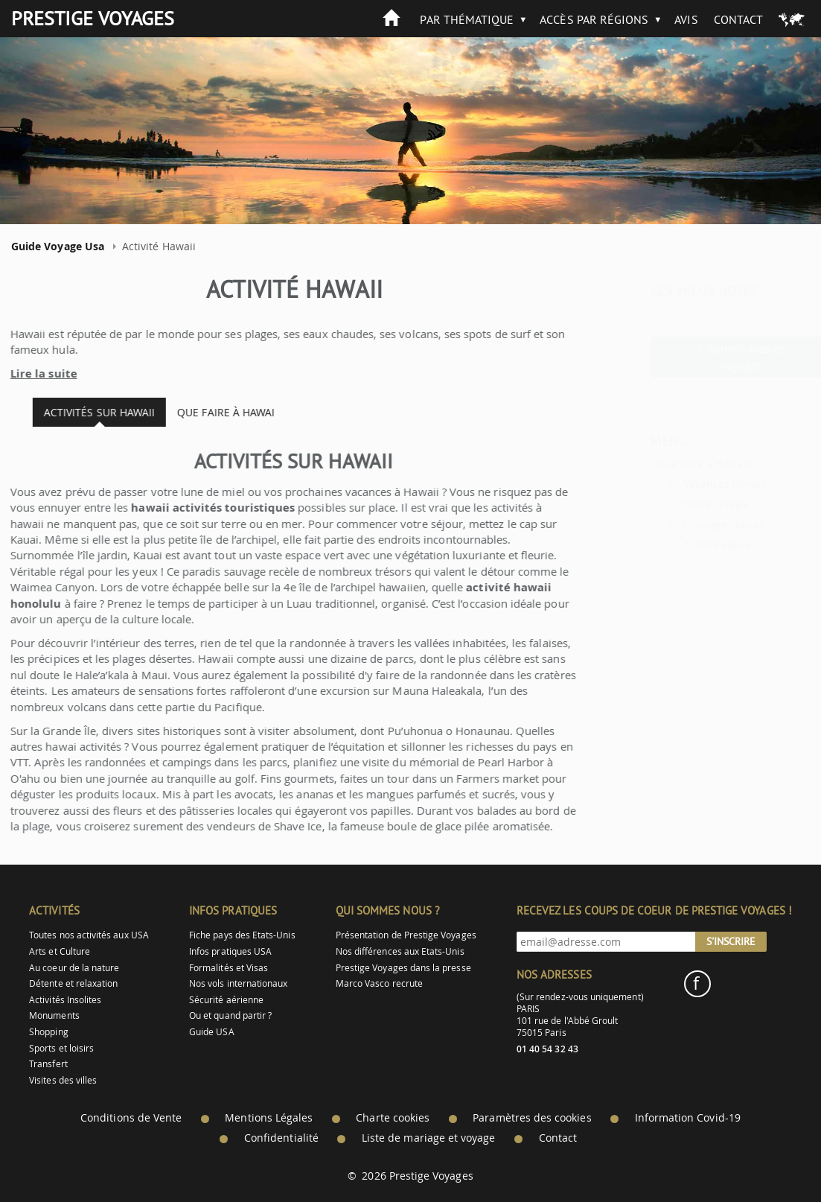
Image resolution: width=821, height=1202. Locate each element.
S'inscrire (730, 941)
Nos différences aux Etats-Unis (400, 951)
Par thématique (467, 19)
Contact (738, 19)
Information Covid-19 (688, 1118)
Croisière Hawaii (688, 525)
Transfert (48, 1064)
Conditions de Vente (131, 1118)
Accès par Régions (594, 19)
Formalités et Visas (228, 967)
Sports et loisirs (61, 1048)
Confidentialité (281, 1138)
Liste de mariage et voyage (429, 1138)
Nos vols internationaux (238, 983)
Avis (685, 19)
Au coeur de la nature (74, 967)
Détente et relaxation (73, 983)
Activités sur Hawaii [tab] (89, 412)
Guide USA (211, 1031)
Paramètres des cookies (532, 1118)
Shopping (48, 1031)
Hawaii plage (679, 504)
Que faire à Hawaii (666, 464)
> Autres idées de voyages (705, 356)
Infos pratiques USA (230, 951)
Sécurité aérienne (226, 999)
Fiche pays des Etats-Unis (242, 935)
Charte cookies (392, 1118)
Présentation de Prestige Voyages (406, 935)
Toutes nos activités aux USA (89, 935)
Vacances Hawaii (688, 484)
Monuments (54, 1015)
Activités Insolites (65, 999)
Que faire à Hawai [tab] (217, 412)
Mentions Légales (269, 1118)
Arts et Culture (59, 951)
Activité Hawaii (684, 545)
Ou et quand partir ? (230, 1015)
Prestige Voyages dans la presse (403, 967)
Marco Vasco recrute (379, 983)
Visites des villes (63, 1080)
